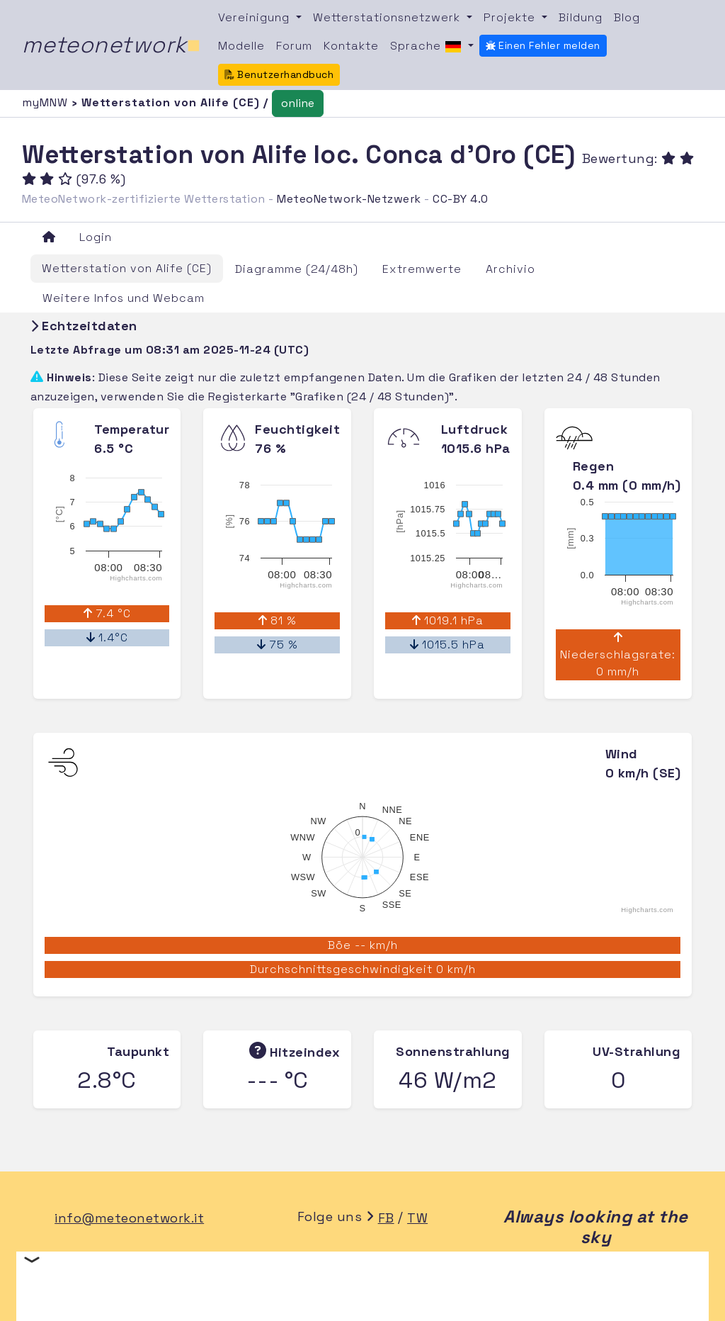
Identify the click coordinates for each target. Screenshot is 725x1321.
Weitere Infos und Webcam (123, 298)
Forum (294, 45)
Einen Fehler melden (543, 45)
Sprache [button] (427, 46)
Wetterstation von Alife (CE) (127, 268)
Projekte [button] (511, 17)
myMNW (47, 102)
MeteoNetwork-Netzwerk (349, 198)
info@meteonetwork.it (129, 1218)
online (297, 103)
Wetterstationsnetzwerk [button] (388, 17)
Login (95, 237)
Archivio (510, 269)
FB (386, 1218)
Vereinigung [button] (255, 17)
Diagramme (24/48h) (296, 269)
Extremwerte (422, 269)
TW (417, 1218)
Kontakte (351, 45)
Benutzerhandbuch (279, 74)
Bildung (581, 17)
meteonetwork (111, 44)
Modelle (241, 45)
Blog (627, 17)
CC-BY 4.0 (461, 198)
